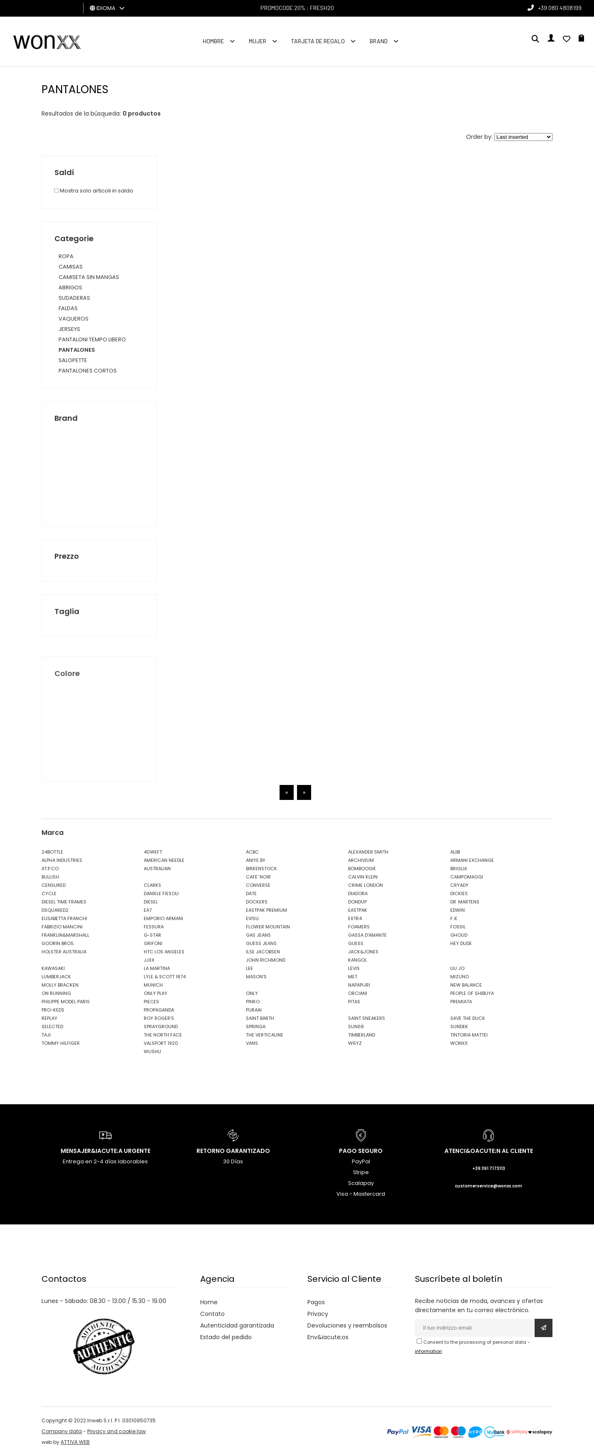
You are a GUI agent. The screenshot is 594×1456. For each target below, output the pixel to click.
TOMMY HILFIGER (61, 1043)
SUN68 (356, 1026)
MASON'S (256, 976)
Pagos (316, 1302)
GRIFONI (153, 943)
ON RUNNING (56, 993)
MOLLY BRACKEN (60, 985)
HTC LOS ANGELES (164, 951)
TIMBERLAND (361, 1035)
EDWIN (457, 910)
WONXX (459, 1043)
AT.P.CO (50, 868)
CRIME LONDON (365, 885)
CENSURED (54, 885)
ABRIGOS (70, 287)
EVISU (252, 918)
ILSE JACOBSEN (263, 951)
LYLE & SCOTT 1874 (165, 976)
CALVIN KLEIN (363, 877)
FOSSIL (458, 926)
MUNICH (153, 985)
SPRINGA (255, 1026)
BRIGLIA (458, 868)
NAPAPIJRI (359, 985)
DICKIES (459, 893)
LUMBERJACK (56, 976)
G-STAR (152, 935)
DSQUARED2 (55, 910)
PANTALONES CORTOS (88, 371)
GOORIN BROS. (58, 943)
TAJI (46, 1035)
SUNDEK (459, 1026)
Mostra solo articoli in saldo (93, 191)
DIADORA (358, 893)
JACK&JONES (363, 951)
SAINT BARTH (260, 1018)
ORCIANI (357, 993)
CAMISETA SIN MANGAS (89, 277)
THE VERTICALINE (264, 1035)
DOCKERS (257, 901)
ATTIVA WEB (75, 1442)
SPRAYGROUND (161, 1026)
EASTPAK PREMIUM (266, 910)
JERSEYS (69, 329)
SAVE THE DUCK (467, 1018)
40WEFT (153, 852)
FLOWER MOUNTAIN (268, 926)
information (428, 1351)
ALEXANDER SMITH (368, 852)
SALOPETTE (73, 360)
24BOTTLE (52, 852)
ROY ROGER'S (159, 1018)
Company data (62, 1431)
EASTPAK (357, 910)
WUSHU (152, 1051)
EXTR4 (355, 918)
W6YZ (355, 1043)
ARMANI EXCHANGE (472, 860)
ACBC (252, 852)
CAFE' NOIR (258, 877)
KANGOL (357, 960)
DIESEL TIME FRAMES (64, 901)
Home (209, 1302)
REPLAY (49, 1018)
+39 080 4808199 (560, 7)
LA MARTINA (157, 968)
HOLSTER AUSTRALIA (64, 951)
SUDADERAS (74, 298)
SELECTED (52, 1026)
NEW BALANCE (466, 985)
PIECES (151, 1001)
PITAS (354, 1001)
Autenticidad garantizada (237, 1325)
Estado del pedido (226, 1337)
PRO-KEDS (53, 1010)
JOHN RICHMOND (265, 960)
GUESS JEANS (261, 943)
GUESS (355, 943)
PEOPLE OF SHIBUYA (472, 993)
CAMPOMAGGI (466, 877)
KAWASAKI (53, 968)
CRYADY (459, 885)
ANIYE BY (255, 860)
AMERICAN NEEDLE (164, 860)
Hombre (213, 40)
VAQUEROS (73, 319)
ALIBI (455, 852)
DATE (251, 893)
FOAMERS (359, 926)
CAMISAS (71, 267)
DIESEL (151, 901)
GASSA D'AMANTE (367, 935)
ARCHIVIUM (361, 860)
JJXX (149, 960)
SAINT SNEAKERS (366, 1018)
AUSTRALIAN (157, 868)
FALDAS (68, 308)
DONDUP (357, 901)
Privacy (317, 1314)
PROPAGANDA (159, 1010)
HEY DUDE (461, 943)
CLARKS (152, 885)
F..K (453, 918)
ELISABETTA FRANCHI (64, 918)
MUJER (257, 40)
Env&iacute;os (328, 1337)
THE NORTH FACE (163, 1035)
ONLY (252, 993)
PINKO (253, 1001)
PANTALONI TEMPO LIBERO (92, 339)
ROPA (66, 256)
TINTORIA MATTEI (469, 1035)
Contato (212, 1314)
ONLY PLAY (155, 993)
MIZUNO (459, 976)
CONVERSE (258, 885)
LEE (249, 968)
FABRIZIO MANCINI (62, 926)
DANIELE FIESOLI (161, 893)
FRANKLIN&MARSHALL (65, 935)
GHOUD (458, 935)
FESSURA (154, 926)
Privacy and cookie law (116, 1431)
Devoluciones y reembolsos (347, 1325)
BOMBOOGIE (362, 868)
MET (352, 976)
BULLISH (50, 877)
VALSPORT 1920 (161, 1043)
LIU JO (457, 968)
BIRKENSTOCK (261, 868)
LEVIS (354, 968)
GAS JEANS (258, 935)
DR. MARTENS (464, 901)
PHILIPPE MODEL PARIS (66, 1001)
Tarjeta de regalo (318, 40)
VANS (252, 1043)
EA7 (148, 910)
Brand (379, 40)
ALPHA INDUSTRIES (62, 860)
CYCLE (49, 893)
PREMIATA (461, 1001)
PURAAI (254, 1010)
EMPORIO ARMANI (163, 918)
